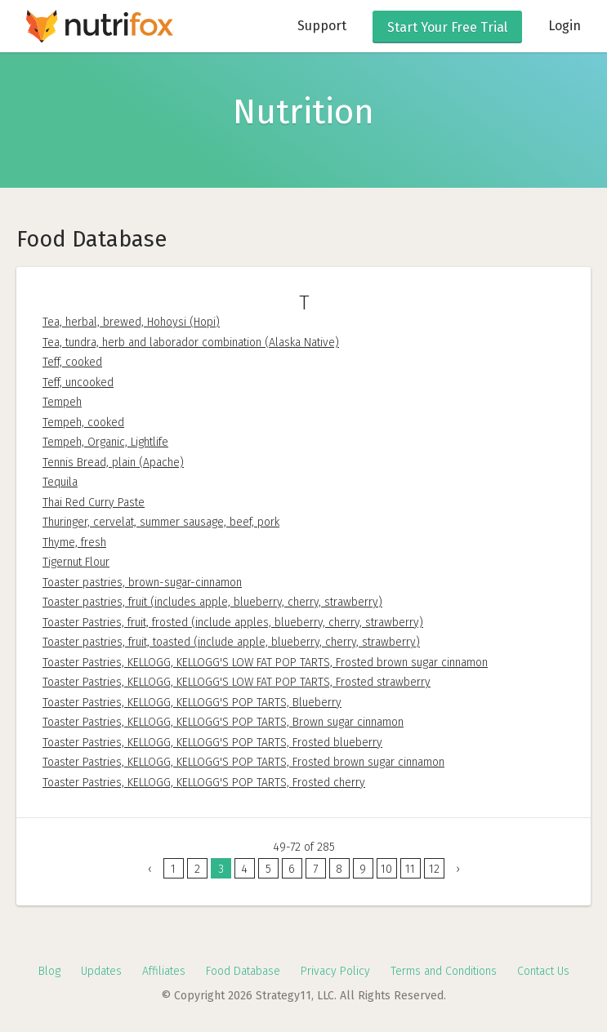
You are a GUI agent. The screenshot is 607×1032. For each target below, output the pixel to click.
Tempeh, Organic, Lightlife (105, 442)
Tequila (60, 482)
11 (410, 869)
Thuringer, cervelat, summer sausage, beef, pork (160, 522)
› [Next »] (458, 869)
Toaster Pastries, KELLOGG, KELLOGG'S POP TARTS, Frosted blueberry (212, 743)
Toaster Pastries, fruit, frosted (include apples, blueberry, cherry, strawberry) (232, 622)
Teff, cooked (72, 362)
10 (386, 869)
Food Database (243, 971)
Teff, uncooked (78, 382)
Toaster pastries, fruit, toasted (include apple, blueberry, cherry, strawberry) (231, 642)
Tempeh (62, 402)
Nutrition (303, 111)
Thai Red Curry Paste (93, 502)
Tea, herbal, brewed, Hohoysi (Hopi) (131, 322)
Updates (101, 971)
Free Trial (447, 27)
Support (321, 25)
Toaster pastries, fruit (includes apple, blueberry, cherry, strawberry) (212, 602)
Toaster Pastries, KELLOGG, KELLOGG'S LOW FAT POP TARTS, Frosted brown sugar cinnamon (265, 662)
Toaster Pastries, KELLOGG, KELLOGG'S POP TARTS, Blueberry (191, 703)
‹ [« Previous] (150, 869)
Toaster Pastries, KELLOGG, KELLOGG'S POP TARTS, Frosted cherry (203, 783)
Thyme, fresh (74, 542)
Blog (49, 971)
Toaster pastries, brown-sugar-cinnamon (142, 582)
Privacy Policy (335, 971)
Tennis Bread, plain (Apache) (113, 462)
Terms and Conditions (444, 971)
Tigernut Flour (75, 562)
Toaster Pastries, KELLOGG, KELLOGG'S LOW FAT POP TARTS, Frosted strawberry (236, 682)
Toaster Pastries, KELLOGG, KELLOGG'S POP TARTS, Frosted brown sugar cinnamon (243, 762)
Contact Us (543, 971)
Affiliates (163, 971)
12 (434, 869)
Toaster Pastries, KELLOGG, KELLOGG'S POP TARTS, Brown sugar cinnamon (223, 722)
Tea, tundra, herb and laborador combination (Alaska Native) (190, 342)
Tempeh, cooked (83, 422)
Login (564, 25)
